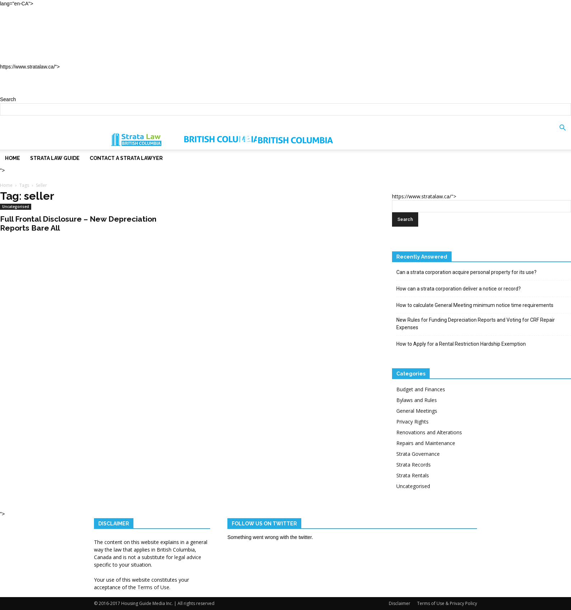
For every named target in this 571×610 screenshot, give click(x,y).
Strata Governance (418, 453)
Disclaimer (399, 603)
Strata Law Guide (43, 38)
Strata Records (413, 464)
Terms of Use (153, 587)
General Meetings (416, 410)
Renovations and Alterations (429, 432)
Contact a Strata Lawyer (57, 55)
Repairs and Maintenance (425, 443)
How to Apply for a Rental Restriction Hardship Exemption (461, 344)
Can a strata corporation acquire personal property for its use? (466, 272)
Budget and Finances (420, 389)
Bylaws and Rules (416, 400)
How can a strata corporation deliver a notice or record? (458, 289)
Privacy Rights (412, 421)
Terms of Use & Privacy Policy (447, 603)
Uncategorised (15, 206)
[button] (562, 132)
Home (22, 22)
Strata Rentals (412, 475)
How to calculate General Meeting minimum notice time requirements (474, 305)
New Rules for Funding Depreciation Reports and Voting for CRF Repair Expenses (475, 323)
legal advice (187, 557)
